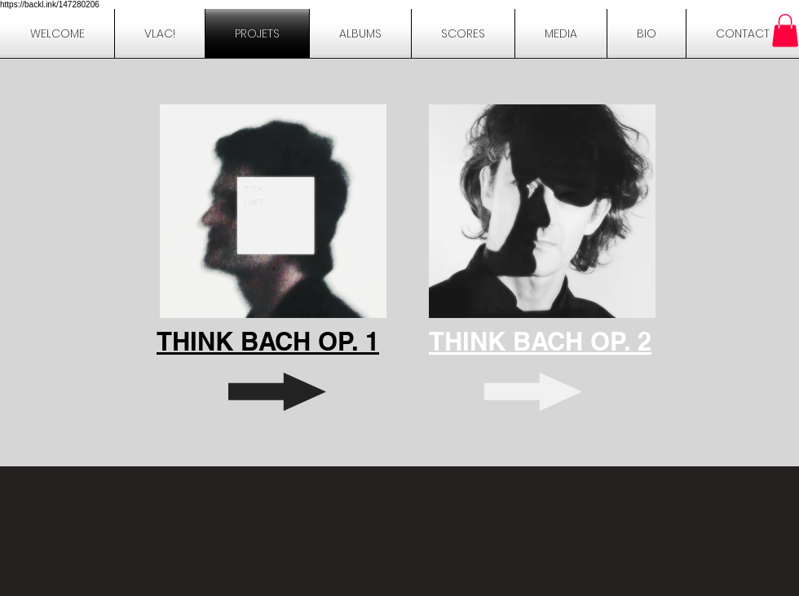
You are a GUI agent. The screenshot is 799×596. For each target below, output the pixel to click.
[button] (646, 33)
